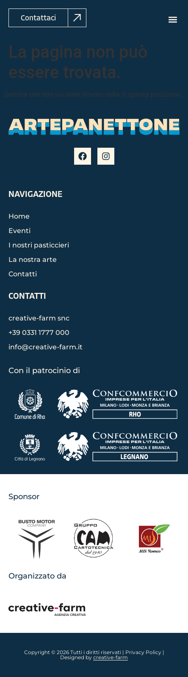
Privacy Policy (143, 652)
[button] (173, 19)
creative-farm (110, 657)
